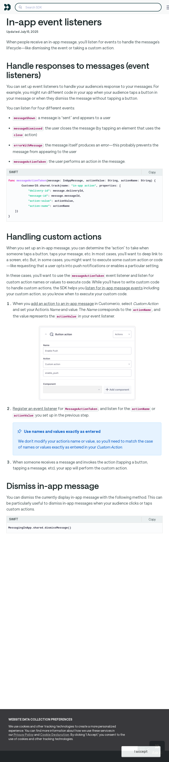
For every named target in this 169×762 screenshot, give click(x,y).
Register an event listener (35, 408)
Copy (152, 172)
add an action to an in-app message (62, 303)
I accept (141, 751)
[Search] (88, 7)
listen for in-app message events (114, 288)
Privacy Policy (23, 735)
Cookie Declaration (54, 735)
